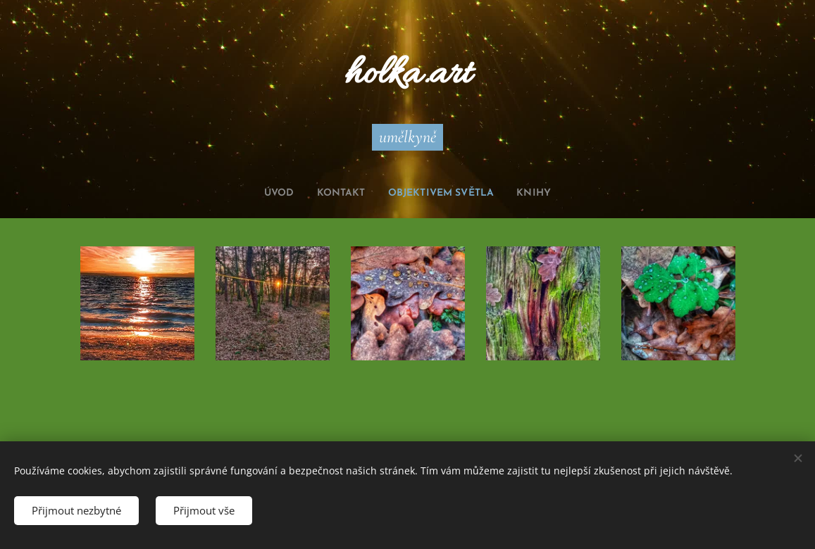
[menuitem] (265, 193)
